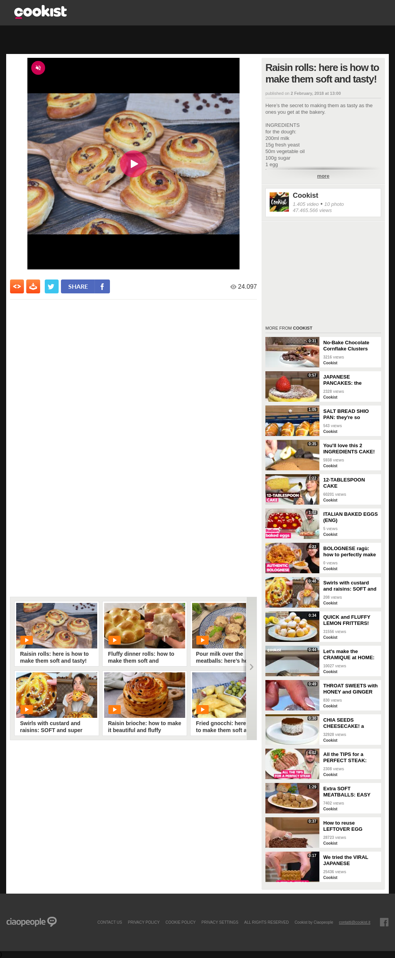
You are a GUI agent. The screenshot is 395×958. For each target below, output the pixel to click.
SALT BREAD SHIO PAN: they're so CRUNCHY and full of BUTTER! (348, 414)
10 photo (334, 204)
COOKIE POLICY (180, 922)
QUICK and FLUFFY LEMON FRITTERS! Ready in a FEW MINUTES (346, 620)
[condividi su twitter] (52, 286)
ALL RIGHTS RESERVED (266, 922)
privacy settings (219, 922)
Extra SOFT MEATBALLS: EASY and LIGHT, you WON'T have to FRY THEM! (350, 792)
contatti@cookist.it (354, 922)
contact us (109, 922)
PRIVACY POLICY (143, 922)
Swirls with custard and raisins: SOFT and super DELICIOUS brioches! (349, 586)
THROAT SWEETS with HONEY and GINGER (350, 689)
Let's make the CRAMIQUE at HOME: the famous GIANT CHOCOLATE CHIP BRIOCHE (349, 654)
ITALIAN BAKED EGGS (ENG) (350, 517)
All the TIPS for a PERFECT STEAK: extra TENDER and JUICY (345, 757)
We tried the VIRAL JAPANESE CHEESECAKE (345, 860)
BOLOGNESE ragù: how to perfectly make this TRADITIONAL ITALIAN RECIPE (349, 552)
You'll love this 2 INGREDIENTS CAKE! (349, 449)
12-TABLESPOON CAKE (344, 483)
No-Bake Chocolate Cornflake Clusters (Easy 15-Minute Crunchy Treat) (346, 346)
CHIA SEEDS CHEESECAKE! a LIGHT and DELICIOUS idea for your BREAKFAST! (350, 723)
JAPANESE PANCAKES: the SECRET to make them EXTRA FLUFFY (350, 380)
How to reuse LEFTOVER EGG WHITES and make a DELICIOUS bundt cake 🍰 (350, 826)
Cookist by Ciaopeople (314, 922)
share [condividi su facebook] (78, 286)
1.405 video (306, 204)
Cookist (305, 195)
